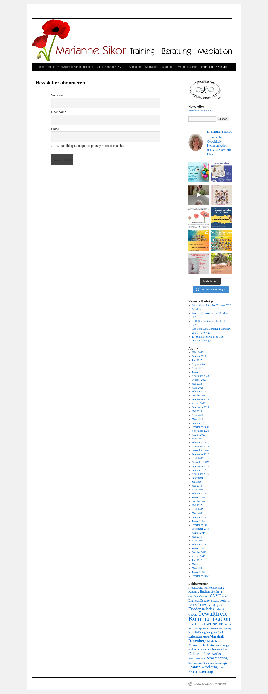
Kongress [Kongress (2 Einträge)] (211, 632)
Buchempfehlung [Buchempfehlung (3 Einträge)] (211, 591)
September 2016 (200, 477)
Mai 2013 (197, 564)
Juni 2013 (197, 560)
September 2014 (200, 528)
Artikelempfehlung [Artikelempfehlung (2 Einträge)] (213, 587)
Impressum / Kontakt (214, 66)
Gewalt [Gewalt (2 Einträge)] (192, 614)
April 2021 (197, 415)
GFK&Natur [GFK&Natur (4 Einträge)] (214, 624)
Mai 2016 (197, 485)
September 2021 (200, 407)
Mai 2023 (197, 383)
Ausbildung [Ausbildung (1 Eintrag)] (193, 592)
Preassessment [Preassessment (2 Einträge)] (196, 658)
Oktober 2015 (199, 501)
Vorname (57, 95)
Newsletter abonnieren (200, 110)
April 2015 (197, 509)
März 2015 (197, 513)
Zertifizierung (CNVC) (110, 66)
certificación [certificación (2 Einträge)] (195, 596)
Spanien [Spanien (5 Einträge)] (194, 667)
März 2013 (197, 568)
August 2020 (198, 434)
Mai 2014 (197, 536)
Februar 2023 (199, 391)
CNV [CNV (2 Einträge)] (206, 596)
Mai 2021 (197, 411)
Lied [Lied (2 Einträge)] (220, 632)
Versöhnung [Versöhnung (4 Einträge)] (209, 667)
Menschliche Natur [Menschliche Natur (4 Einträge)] (201, 645)
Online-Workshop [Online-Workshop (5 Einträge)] (213, 654)
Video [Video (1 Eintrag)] (221, 667)
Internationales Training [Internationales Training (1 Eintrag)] (220, 628)
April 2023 (197, 387)
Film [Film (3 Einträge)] (203, 605)
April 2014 (197, 540)
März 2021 (197, 419)
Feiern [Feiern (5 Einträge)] (224, 600)
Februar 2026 (199, 356)
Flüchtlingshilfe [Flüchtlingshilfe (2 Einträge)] (216, 605)
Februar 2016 (199, 493)
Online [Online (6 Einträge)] (193, 654)
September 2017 (200, 466)
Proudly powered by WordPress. (209, 683)
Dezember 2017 (200, 462)
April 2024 (197, 368)
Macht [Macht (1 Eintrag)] (206, 637)
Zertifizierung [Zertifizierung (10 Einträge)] (200, 671)
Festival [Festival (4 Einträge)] (194, 605)
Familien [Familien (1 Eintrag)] (215, 601)
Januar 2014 (198, 548)
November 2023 (200, 375)
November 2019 (200, 446)
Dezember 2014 (200, 524)
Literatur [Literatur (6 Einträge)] (195, 636)
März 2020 (197, 438)
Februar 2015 (199, 517)
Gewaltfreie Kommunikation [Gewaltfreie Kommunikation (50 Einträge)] (209, 616)
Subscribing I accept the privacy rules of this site (87, 146)
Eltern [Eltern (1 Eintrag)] (224, 596)
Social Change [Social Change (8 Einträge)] (215, 662)
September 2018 (200, 454)
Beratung (167, 66)
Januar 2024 (198, 371)
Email (55, 129)
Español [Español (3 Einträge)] (205, 600)
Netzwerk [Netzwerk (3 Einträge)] (218, 649)
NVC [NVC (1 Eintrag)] (227, 649)
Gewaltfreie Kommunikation (75, 66)
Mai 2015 (197, 505)
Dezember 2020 (200, 426)
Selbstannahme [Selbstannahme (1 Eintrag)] (195, 663)
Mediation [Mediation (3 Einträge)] (213, 641)
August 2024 (198, 364)
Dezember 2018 (200, 450)
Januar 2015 (198, 521)
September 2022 (200, 399)
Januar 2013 (198, 572)
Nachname (58, 112)
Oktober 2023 (199, 379)
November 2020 (200, 430)
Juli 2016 (197, 481)
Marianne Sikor (187, 66)
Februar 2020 (199, 442)
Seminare (135, 66)
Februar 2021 (199, 422)
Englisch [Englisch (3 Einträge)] (194, 600)
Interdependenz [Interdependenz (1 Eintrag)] (201, 628)
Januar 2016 (198, 497)
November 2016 (200, 473)
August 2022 (198, 403)
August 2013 (198, 556)
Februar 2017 (199, 470)
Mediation (151, 66)
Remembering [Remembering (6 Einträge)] (216, 658)
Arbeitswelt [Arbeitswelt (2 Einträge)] (195, 587)
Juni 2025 (197, 360)
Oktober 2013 (199, 552)
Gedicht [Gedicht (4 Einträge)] (218, 609)
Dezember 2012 (200, 575)
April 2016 (197, 489)
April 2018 (197, 458)
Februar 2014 (199, 544)
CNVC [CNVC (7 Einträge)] (215, 596)
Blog (51, 66)
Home (40, 66)
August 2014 (198, 532)
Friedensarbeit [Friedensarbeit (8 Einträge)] (200, 609)
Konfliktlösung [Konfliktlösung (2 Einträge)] (197, 632)
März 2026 (197, 352)
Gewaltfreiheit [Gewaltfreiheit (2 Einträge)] (196, 624)
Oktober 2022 (199, 395)
